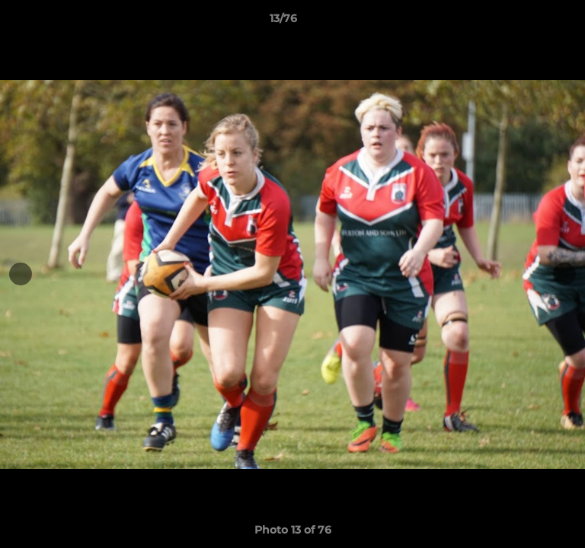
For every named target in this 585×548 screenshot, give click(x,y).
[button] (530, 22)
